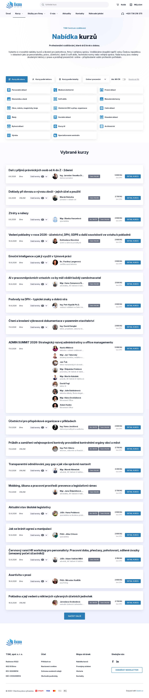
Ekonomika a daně (17, 99)
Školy (11, 117)
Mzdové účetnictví (63, 90)
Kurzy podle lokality (68, 79)
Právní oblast (108, 90)
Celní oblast (107, 108)
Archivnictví (107, 126)
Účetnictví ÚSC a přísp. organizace (70, 108)
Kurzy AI (59, 126)
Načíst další (74, 616)
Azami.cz (139, 691)
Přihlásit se (46, 662)
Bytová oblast (15, 126)
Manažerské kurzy (110, 99)
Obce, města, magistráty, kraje (22, 108)
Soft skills (60, 99)
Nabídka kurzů (82, 662)
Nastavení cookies (49, 666)
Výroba (12, 135)
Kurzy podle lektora (42, 79)
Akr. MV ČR (115, 79)
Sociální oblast (62, 117)
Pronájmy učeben (83, 666)
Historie (79, 671)
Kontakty (80, 676)
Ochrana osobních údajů (51, 671)
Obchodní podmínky (49, 676)
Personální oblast (17, 90)
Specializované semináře (66, 135)
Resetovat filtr (134, 79)
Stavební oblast (109, 117)
